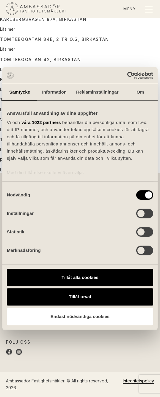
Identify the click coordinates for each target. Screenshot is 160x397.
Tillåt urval (80, 296)
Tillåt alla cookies (80, 277)
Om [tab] (140, 91)
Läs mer (7, 29)
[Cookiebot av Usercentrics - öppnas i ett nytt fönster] (127, 75)
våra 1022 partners (41, 122)
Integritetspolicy (138, 380)
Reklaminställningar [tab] (97, 91)
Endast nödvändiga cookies (80, 316)
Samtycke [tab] (19, 91)
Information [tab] (54, 91)
